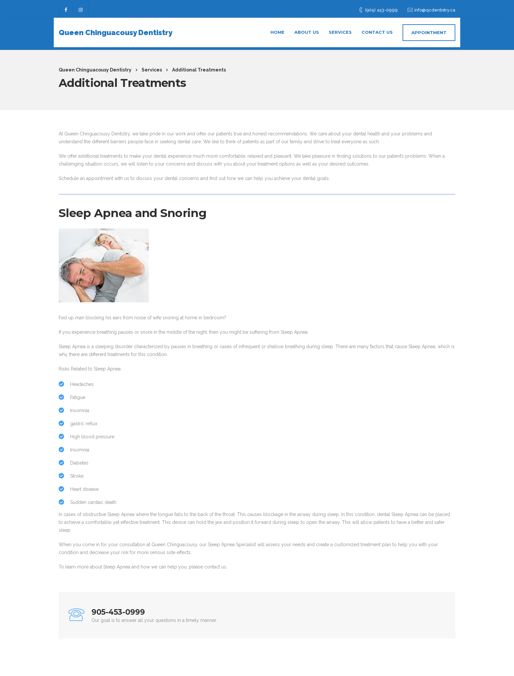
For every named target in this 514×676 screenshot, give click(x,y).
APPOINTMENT (428, 29)
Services (340, 29)
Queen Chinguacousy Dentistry (115, 30)
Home (277, 29)
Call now (418, 615)
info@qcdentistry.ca (434, 7)
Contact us (377, 29)
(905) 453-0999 (381, 7)
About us (306, 29)
